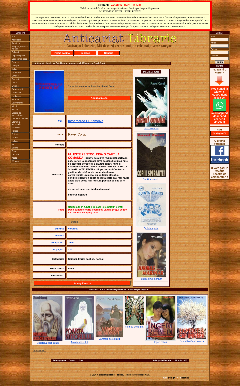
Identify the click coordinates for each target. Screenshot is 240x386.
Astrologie (16, 40)
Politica (15, 131)
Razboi (15, 137)
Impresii (85, 53)
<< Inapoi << (39, 350)
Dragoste (16, 79)
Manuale (16, 127)
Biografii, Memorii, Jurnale (20, 47)
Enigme (15, 86)
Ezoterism (16, 92)
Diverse (15, 76)
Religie (15, 141)
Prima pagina (59, 360)
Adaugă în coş (99, 98)
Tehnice (15, 154)
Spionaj (15, 148)
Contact (108, 53)
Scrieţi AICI (219, 133)
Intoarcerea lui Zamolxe (85, 121)
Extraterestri (17, 89)
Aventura (16, 43)
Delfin (14, 69)
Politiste (15, 134)
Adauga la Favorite (162, 360)
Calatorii (15, 52)
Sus (81, 360)
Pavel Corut (77, 134)
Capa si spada (18, 55)
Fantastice (16, 96)
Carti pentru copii (19, 59)
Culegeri (15, 65)
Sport (14, 151)
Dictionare (16, 72)
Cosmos (15, 62)
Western (15, 161)
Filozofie (15, 99)
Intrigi (14, 106)
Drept (14, 82)
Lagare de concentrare (17, 114)
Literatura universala (16, 123)
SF (13, 144)
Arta (13, 36)
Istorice (15, 109)
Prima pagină (62, 53)
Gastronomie (17, 103)
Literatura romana (20, 118)
